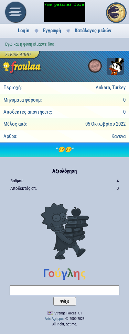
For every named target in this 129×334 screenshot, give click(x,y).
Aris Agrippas (54, 318)
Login (23, 30)
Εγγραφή (52, 30)
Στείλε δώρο (18, 54)
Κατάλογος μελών (93, 30)
